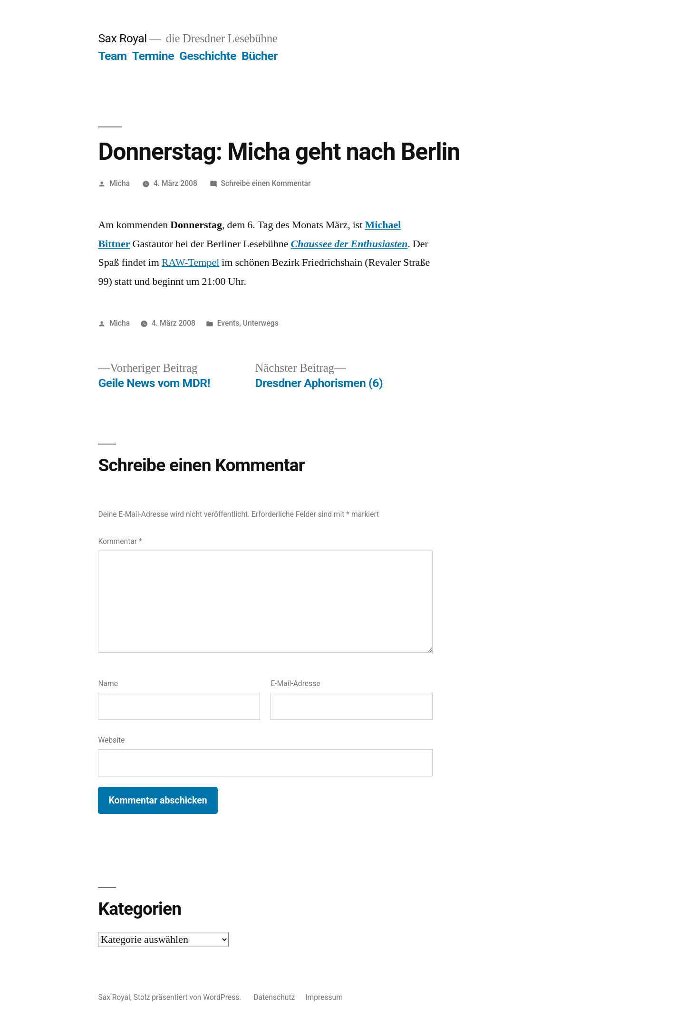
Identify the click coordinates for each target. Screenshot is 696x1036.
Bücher (260, 56)
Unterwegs (261, 323)
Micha (119, 183)
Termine (153, 56)
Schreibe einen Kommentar (266, 183)
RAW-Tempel (190, 262)
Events (228, 323)
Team (112, 56)
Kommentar (120, 541)
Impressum (324, 997)
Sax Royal (122, 38)
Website (111, 740)
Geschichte (207, 56)
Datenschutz (274, 997)
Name (108, 683)
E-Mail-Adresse (295, 683)
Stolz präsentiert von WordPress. (188, 997)
